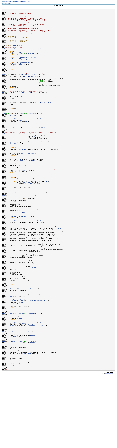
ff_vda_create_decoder (15, 233)
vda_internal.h (17, 52)
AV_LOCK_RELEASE (17, 71)
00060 (4, 87)
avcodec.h (15, 51)
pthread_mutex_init (23, 67)
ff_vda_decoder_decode (15, 408)
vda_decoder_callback (20, 159)
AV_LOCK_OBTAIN (16, 68)
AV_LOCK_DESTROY (17, 74)
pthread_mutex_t (31, 62)
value (18, 91)
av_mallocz (20, 182)
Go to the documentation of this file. (9, 8)
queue (20, 142)
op (43, 56)
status (36, 161)
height (18, 240)
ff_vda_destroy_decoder (16, 344)
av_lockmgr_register (17, 258)
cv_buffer (19, 189)
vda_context (32, 134)
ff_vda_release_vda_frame (19, 147)
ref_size (17, 255)
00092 (4, 134)
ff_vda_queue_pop (18, 374)
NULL (34, 67)
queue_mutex (31, 140)
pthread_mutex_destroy (18, 75)
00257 (4, 374)
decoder (34, 319)
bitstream (17, 253)
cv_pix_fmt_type (22, 177)
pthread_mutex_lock (23, 70)
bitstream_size (30, 411)
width (18, 242)
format (18, 243)
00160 (4, 233)
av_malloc (19, 62)
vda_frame (12, 137)
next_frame (32, 145)
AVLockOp (39, 56)
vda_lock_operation (19, 56)
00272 (4, 396)
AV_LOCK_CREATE (16, 61)
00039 (4, 56)
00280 (4, 408)
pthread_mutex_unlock (23, 73)
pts (17, 191)
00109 (4, 159)
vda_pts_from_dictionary (23, 109)
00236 (4, 344)
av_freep (13, 77)
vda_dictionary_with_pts (28, 87)
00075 (4, 109)
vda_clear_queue (19, 134)
